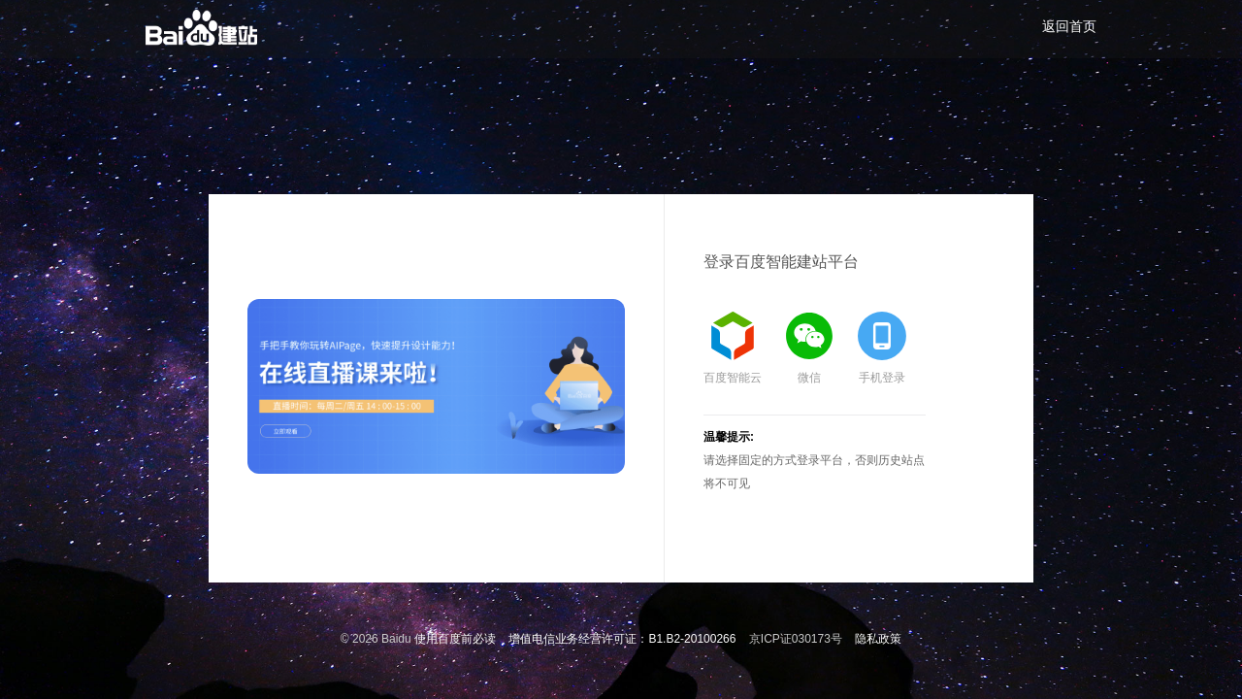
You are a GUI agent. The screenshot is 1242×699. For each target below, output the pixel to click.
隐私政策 (878, 639)
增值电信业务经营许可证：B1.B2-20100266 (621, 639)
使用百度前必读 (455, 639)
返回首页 (1069, 26)
